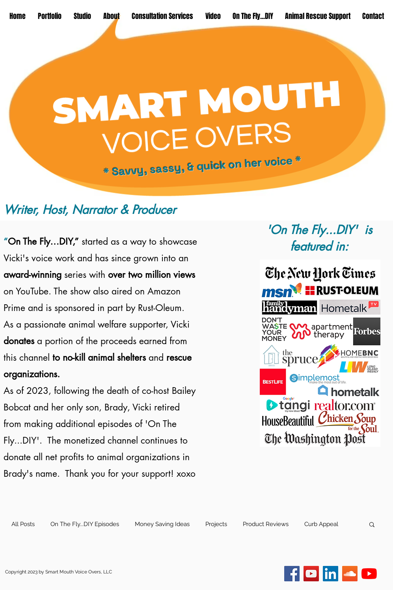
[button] (372, 525)
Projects (216, 524)
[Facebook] (292, 573)
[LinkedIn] (330, 573)
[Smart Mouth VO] (369, 573)
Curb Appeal (321, 524)
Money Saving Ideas (162, 524)
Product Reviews (266, 524)
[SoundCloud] (350, 573)
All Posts (23, 524)
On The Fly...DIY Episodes (84, 524)
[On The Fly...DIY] (311, 573)
